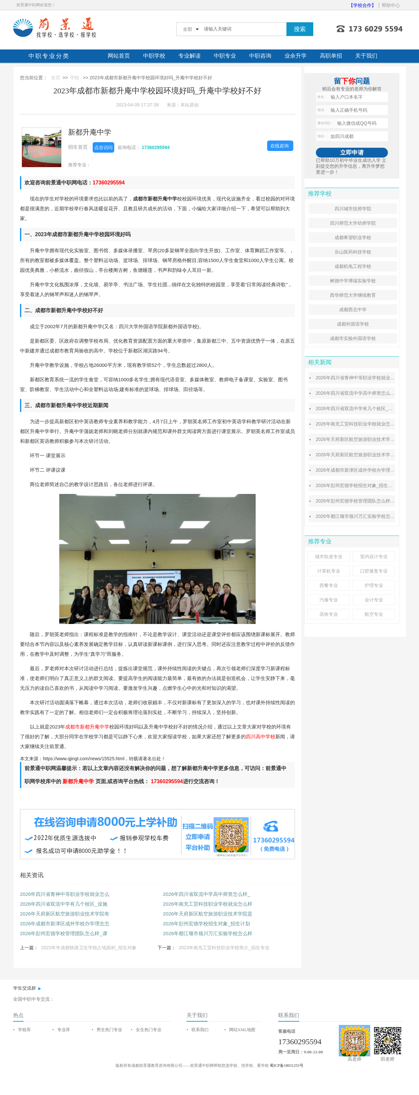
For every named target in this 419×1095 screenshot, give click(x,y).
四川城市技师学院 (353, 208)
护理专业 (374, 585)
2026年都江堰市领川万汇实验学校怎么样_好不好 (365, 516)
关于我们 (366, 56)
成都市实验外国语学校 (353, 338)
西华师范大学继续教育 (353, 295)
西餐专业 (328, 585)
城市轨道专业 (328, 556)
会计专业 (374, 599)
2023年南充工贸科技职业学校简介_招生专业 (224, 947)
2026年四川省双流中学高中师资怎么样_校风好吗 (365, 393)
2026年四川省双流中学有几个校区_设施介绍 (361, 408)
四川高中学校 (260, 736)
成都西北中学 (353, 309)
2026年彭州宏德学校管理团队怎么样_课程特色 (363, 500)
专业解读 (189, 56)
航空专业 (374, 614)
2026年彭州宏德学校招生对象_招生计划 (206, 923)
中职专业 (225, 56)
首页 (55, 77)
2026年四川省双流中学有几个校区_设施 (63, 904)
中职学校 (154, 56)
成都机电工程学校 (353, 266)
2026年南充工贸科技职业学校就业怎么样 (207, 904)
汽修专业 (328, 599)
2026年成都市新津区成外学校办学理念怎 (64, 923)
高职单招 (331, 56)
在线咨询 (279, 145)
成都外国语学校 (353, 324)
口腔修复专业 (374, 571)
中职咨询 (260, 56)
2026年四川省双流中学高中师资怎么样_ (206, 894)
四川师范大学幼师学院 (353, 223)
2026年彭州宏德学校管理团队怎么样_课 (63, 933)
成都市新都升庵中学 (87, 726)
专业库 (63, 1029)
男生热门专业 (109, 1029)
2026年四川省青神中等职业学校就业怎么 (64, 894)
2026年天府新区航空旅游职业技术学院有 (64, 913)
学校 (74, 77)
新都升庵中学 (89, 132)
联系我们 (200, 1029)
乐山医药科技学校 (353, 252)
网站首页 (119, 56)
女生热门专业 (148, 1029)
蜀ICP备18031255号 (286, 1065)
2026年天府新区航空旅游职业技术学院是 (207, 913)
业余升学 (295, 56)
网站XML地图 (242, 1029)
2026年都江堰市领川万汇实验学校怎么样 (207, 933)
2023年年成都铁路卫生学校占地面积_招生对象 (89, 947)
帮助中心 (391, 5)
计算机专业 (328, 571)
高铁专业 (328, 614)
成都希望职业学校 (353, 237)
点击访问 (103, 147)
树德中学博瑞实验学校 (353, 280)
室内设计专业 (374, 556)
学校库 (24, 1029)
